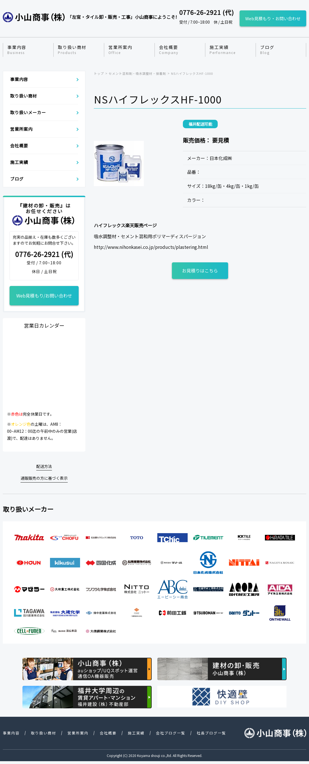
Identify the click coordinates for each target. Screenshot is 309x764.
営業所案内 (120, 49)
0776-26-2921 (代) (44, 254)
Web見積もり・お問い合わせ (273, 18)
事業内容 (16, 49)
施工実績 (223, 49)
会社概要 (168, 49)
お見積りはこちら (200, 270)
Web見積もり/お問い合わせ (44, 295)
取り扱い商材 (72, 49)
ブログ (267, 49)
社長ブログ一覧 (211, 733)
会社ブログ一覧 (170, 733)
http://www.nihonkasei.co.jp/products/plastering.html (151, 247)
